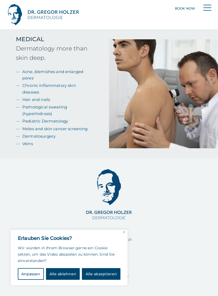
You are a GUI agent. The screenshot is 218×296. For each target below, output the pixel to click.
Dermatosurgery (39, 136)
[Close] (124, 232)
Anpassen (30, 274)
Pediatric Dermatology (45, 121)
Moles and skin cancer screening (55, 128)
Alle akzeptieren (101, 274)
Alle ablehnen (62, 274)
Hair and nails (36, 99)
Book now (185, 8)
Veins (27, 143)
